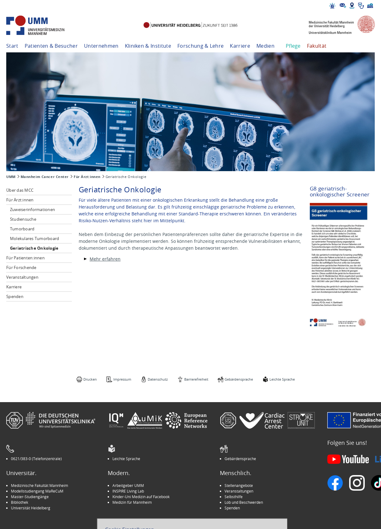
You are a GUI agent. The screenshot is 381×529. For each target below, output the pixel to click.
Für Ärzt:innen (87, 176)
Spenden (14, 296)
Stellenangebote (239, 485)
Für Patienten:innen (25, 258)
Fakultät (317, 45)
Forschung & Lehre (200, 45)
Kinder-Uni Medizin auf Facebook (141, 496)
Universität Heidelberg (30, 507)
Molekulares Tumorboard (34, 238)
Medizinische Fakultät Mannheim (39, 485)
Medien (265, 45)
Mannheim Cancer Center (45, 176)
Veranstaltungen (22, 277)
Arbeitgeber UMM (128, 485)
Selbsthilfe (234, 496)
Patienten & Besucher (51, 45)
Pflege (293, 45)
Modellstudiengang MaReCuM (37, 490)
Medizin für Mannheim (132, 502)
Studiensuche (23, 219)
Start (12, 45)
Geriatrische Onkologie (34, 248)
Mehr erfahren (105, 259)
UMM (11, 176)
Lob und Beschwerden (244, 502)
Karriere (240, 45)
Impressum (122, 379)
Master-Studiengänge (30, 496)
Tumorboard (22, 229)
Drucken (90, 379)
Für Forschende (21, 267)
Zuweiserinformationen (32, 209)
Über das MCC (19, 190)
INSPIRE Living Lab (128, 490)
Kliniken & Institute (148, 45)
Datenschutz (158, 379)
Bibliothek (19, 502)
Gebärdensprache (239, 379)
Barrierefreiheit (196, 379)
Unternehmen (101, 45)
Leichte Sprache (282, 379)
